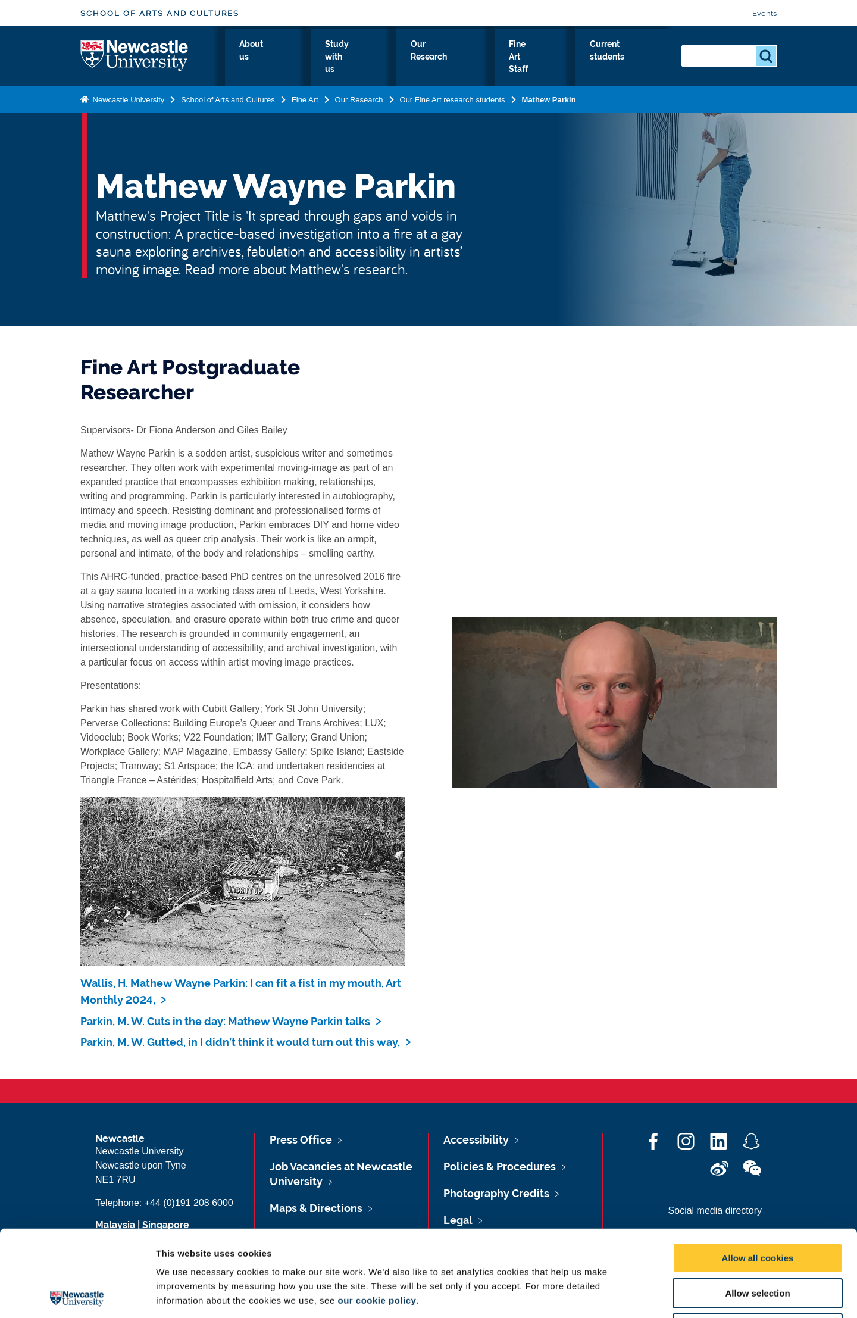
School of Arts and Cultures (159, 13)
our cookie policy (376, 1214)
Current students (623, 65)
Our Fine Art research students (452, 111)
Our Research (456, 65)
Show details (624, 1294)
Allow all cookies (758, 1172)
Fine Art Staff (536, 65)
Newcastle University (127, 111)
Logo (134, 62)
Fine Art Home (231, 65)
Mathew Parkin (549, 111)
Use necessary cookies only (757, 1242)
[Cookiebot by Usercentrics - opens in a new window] (77, 1295)
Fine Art (305, 111)
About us (303, 65)
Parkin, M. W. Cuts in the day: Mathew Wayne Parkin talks (225, 1021)
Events (764, 13)
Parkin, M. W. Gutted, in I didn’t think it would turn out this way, (240, 1042)
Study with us (374, 65)
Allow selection (757, 1207)
